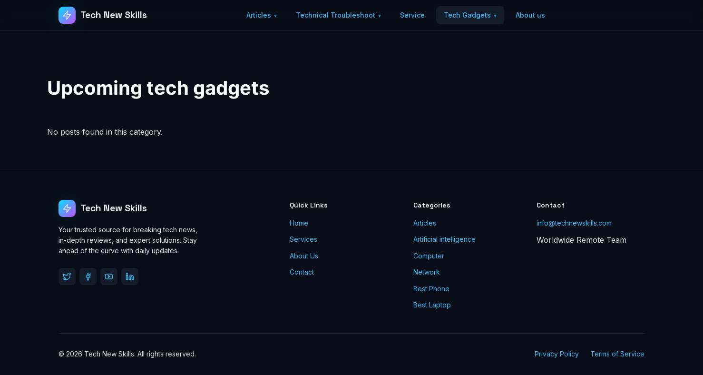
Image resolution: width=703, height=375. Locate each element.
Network (426, 272)
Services (303, 239)
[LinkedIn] (129, 276)
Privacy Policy (557, 354)
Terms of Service (617, 354)
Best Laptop (432, 305)
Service (412, 15)
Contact (302, 272)
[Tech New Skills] (103, 15)
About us (530, 15)
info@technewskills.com (574, 223)
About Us (304, 256)
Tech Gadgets (467, 15)
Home (299, 223)
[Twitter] (67, 276)
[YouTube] (108, 276)
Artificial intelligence (444, 239)
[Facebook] (88, 276)
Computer (428, 256)
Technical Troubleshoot (335, 15)
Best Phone (431, 289)
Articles (258, 15)
